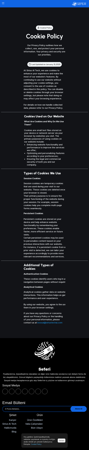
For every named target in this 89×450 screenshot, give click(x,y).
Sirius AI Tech (9, 424)
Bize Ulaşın (37, 428)
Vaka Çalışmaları (34, 424)
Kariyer (12, 420)
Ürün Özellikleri (35, 420)
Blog (14, 431)
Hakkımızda (10, 428)
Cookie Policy (36, 444)
